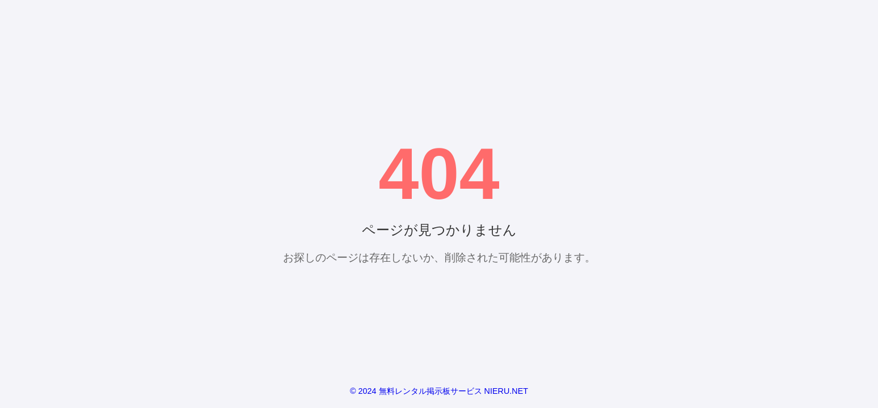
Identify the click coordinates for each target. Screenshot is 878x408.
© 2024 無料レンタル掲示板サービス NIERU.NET (439, 391)
